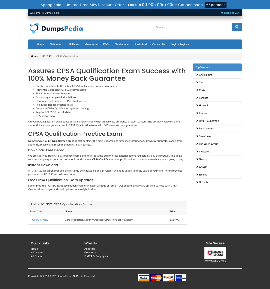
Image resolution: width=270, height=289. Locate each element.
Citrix (200, 90)
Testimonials (122, 44)
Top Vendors (203, 67)
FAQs (106, 44)
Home (40, 44)
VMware (202, 151)
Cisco (200, 82)
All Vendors (56, 44)
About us (89, 248)
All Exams (74, 44)
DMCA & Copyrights (96, 256)
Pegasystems (205, 128)
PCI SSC (47, 56)
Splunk (201, 174)
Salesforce (203, 136)
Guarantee (91, 44)
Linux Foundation (207, 120)
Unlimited (141, 44)
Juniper (201, 113)
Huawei (202, 105)
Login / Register (180, 44)
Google (201, 166)
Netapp (202, 159)
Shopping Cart (230, 12)
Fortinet (202, 97)
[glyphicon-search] (237, 27)
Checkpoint (204, 74)
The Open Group (207, 143)
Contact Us (158, 44)
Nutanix (202, 182)
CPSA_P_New (40, 219)
